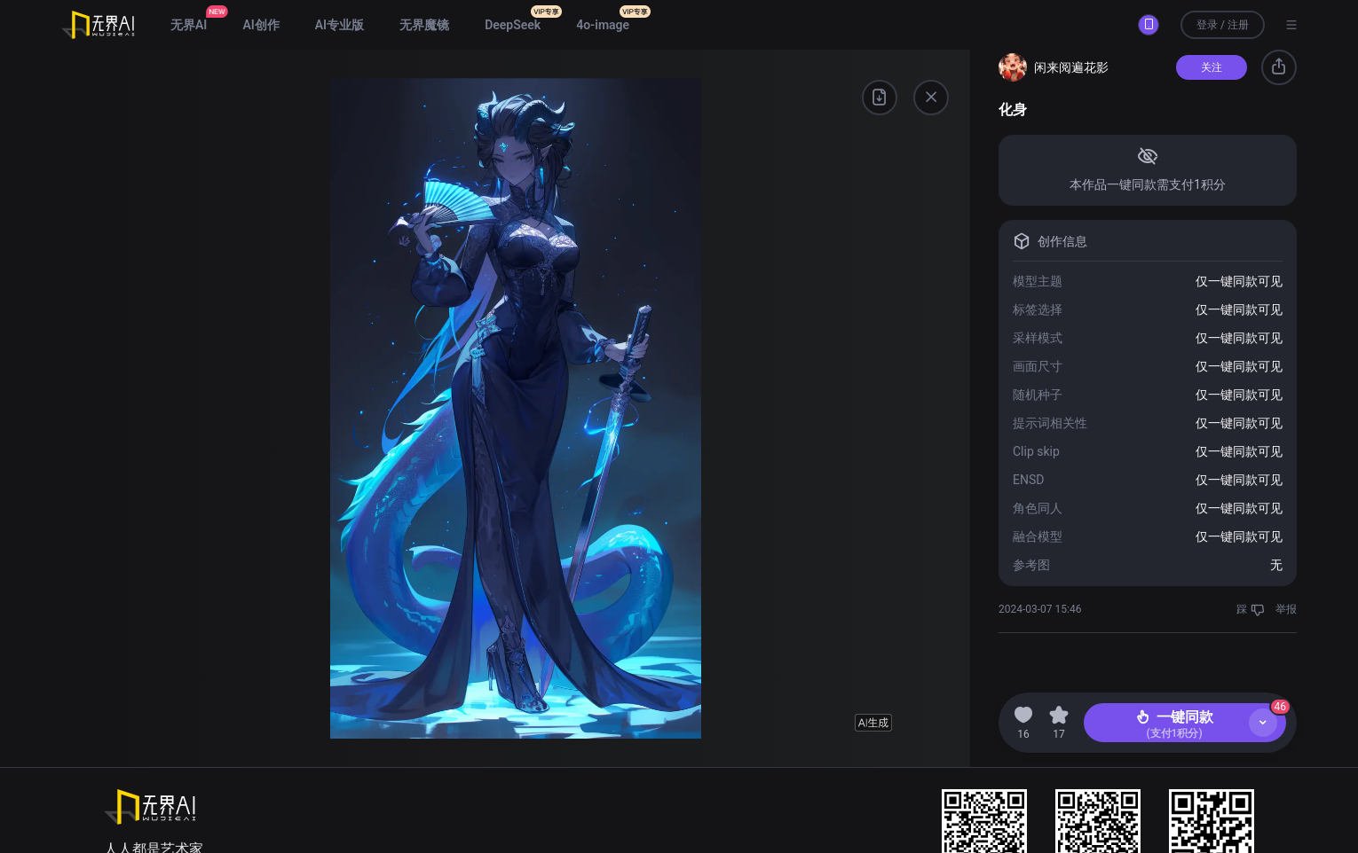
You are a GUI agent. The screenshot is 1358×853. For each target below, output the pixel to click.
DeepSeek (513, 25)
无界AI (188, 25)
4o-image (602, 25)
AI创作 (260, 25)
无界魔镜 (424, 25)
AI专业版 (339, 25)
